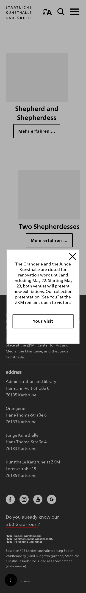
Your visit (43, 321)
